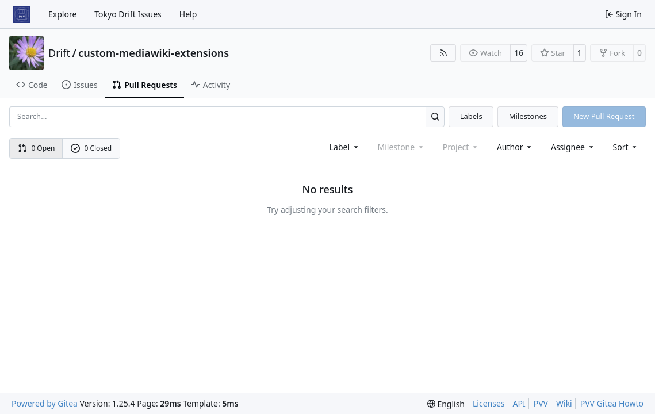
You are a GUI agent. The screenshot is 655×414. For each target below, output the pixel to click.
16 (518, 52)
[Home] (22, 14)
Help (188, 14)
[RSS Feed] (443, 53)
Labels (471, 116)
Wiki (564, 403)
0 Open (36, 148)
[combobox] (344, 147)
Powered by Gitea (45, 403)
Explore (62, 14)
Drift (59, 53)
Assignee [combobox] (573, 146)
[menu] (626, 147)
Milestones (528, 116)
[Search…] (435, 116)
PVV (541, 403)
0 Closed (91, 148)
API (519, 403)
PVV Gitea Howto (611, 403)
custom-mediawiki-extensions (153, 53)
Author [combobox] (515, 146)
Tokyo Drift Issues (128, 14)
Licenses (489, 403)
